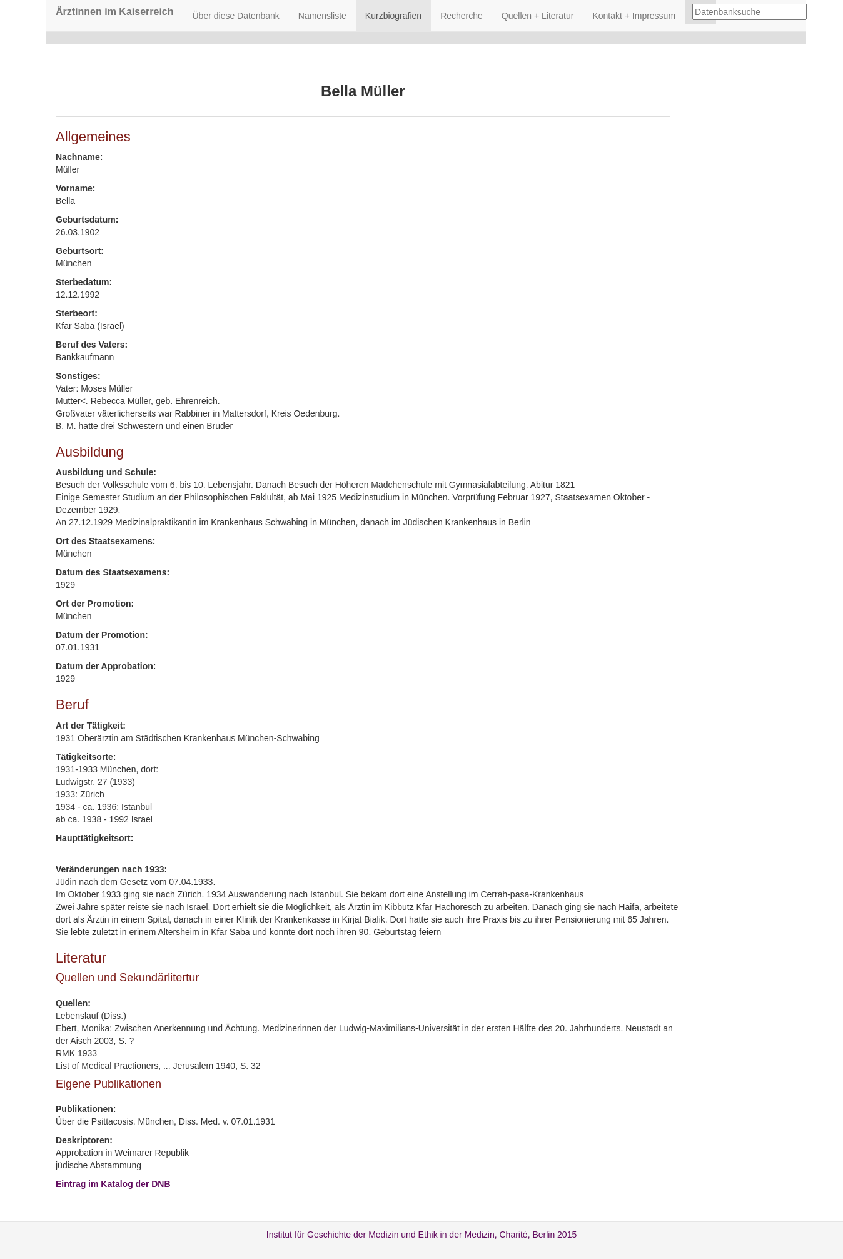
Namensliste (322, 16)
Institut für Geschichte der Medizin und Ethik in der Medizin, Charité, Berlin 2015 (421, 1235)
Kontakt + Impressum (633, 16)
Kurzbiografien (393, 16)
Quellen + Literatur (538, 16)
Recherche (461, 16)
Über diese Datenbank (236, 16)
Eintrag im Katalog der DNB (113, 1184)
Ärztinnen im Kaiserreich (115, 11)
